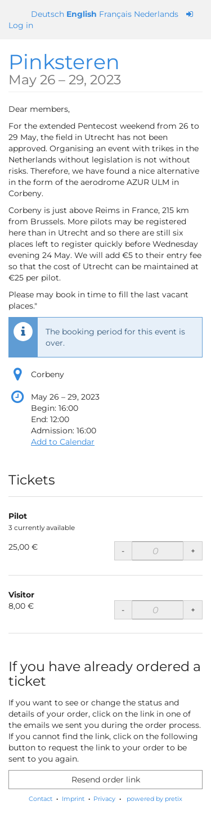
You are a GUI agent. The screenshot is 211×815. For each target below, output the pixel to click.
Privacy (104, 799)
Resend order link (105, 780)
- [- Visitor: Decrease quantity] (123, 610)
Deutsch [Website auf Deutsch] (47, 14)
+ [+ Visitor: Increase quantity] (193, 610)
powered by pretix (154, 799)
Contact (40, 799)
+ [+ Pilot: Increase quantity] (193, 551)
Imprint (73, 799)
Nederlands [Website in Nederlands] (156, 14)
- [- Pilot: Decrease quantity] (123, 551)
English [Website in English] (81, 14)
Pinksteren (64, 68)
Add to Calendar (63, 442)
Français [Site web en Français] (115, 14)
